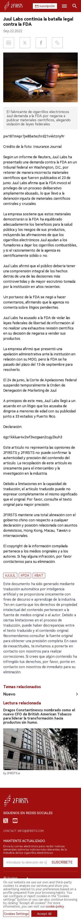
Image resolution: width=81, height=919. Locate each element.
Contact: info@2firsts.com (23, 831)
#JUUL (10, 575)
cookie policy (55, 906)
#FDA (25, 575)
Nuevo (9, 694)
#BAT (38, 575)
